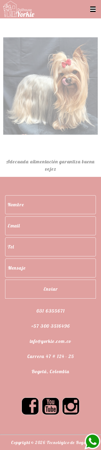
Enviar (50, 289)
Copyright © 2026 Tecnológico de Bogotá (50, 442)
